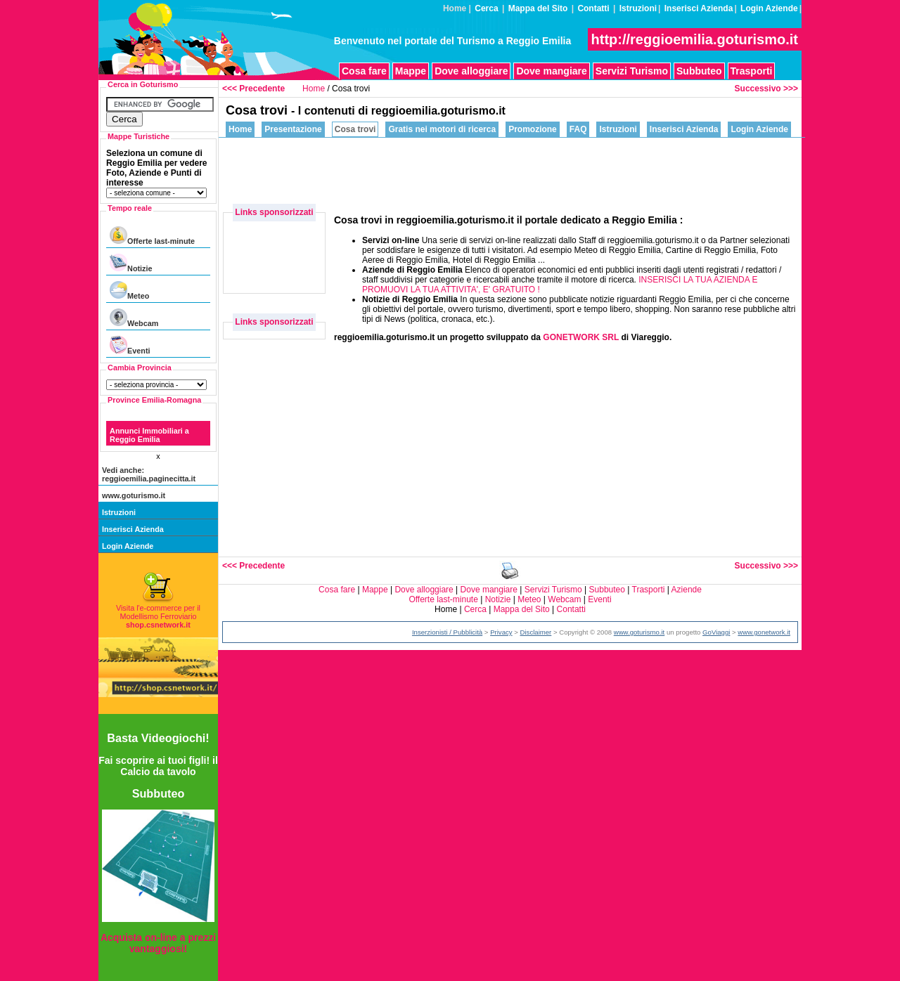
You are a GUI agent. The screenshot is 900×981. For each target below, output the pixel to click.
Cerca (486, 8)
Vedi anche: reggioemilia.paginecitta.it (148, 474)
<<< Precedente (253, 88)
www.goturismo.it (133, 495)
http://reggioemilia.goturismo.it (694, 39)
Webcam (134, 317)
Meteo (129, 290)
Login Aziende (769, 8)
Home (313, 88)
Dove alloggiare (471, 71)
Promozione (532, 129)
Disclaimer (536, 632)
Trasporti (752, 71)
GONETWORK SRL (581, 337)
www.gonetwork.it (764, 632)
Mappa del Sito (538, 8)
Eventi (130, 345)
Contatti (593, 8)
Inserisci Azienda (698, 8)
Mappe (410, 71)
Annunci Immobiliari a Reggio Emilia (149, 435)
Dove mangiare (551, 71)
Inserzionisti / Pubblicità (447, 632)
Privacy (501, 632)
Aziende (686, 590)
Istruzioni (638, 8)
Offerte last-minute (152, 235)
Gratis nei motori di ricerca (442, 129)
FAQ (578, 129)
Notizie (131, 263)
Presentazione (292, 129)
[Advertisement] (546, 169)
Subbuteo (699, 71)
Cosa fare (364, 71)
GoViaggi (716, 632)
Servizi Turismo (632, 71)
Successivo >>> (766, 88)
